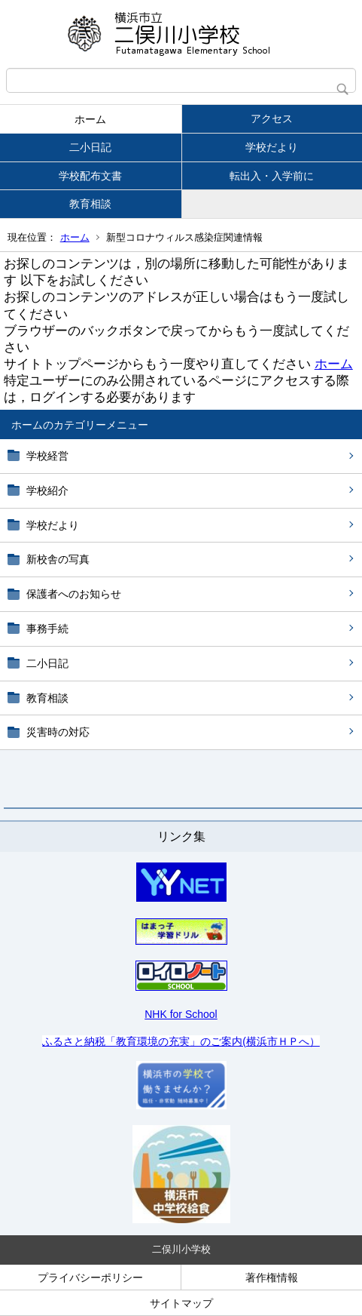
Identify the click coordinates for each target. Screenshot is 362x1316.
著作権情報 (271, 1277)
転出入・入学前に (272, 176)
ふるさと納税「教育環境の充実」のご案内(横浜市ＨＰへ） (181, 1041)
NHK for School (180, 1014)
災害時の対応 (58, 732)
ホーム (90, 119)
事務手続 (47, 629)
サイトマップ (181, 1303)
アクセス (272, 118)
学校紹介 (47, 490)
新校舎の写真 (58, 559)
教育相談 (90, 204)
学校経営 (47, 456)
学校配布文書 (90, 176)
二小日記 (90, 147)
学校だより (271, 147)
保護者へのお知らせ (73, 594)
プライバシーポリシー (90, 1277)
